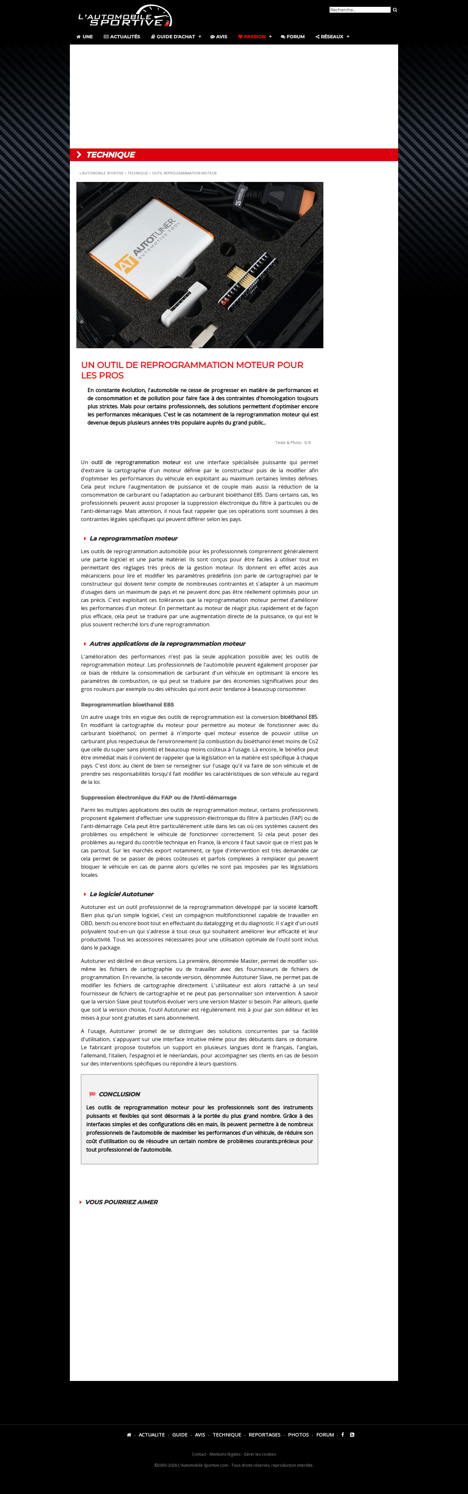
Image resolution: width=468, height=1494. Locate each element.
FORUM (325, 1434)
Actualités (122, 37)
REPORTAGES (264, 1434)
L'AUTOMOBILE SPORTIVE (102, 173)
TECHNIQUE (138, 173)
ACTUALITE (152, 1434)
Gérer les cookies (260, 1454)
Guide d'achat (173, 37)
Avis (218, 37)
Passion (252, 37)
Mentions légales (225, 1454)
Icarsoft (307, 907)
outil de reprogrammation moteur (136, 462)
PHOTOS (298, 1434)
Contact (199, 1454)
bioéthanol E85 (298, 717)
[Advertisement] (234, 96)
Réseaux (329, 37)
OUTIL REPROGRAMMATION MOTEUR (184, 173)
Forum (293, 37)
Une (84, 37)
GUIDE (180, 1434)
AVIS (200, 1434)
